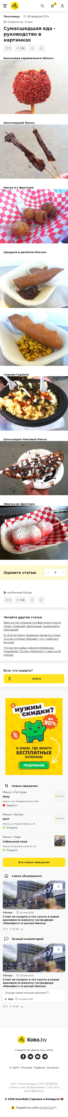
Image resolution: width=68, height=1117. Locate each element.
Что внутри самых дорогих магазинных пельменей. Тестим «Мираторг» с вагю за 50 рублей (32, 651)
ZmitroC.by (47, 1107)
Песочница (12, 16)
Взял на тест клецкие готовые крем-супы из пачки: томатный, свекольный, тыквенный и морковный (32, 626)
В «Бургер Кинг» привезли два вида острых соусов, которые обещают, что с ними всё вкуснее (32, 639)
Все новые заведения (34, 862)
